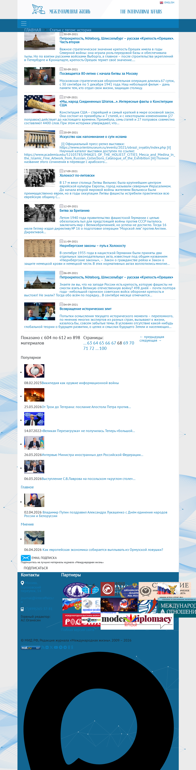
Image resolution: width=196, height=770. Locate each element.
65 (101, 343)
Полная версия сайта (77, 629)
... (84, 343)
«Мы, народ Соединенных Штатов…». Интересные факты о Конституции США (116, 103)
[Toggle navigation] (23, 23)
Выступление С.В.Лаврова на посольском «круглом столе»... (88, 478)
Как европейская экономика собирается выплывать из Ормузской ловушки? (103, 549)
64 (95, 343)
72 (91, 348)
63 (89, 343)
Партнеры (71, 575)
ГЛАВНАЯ (32, 29)
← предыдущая (152, 336)
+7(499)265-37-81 (38, 608)
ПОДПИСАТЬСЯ (36, 568)
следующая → (151, 340)
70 (131, 343)
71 (85, 348)
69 (125, 343)
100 (103, 348)
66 (107, 343)
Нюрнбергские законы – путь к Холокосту (92, 245)
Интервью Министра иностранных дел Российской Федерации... (92, 454)
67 (113, 343)
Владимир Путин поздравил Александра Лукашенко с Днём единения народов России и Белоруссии (95, 514)
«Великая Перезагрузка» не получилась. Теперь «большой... (88, 430)
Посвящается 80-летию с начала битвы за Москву (99, 73)
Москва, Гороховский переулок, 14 (31, 586)
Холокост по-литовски (77, 175)
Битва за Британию (75, 210)
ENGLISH (167, 2)
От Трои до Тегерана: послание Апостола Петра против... (86, 406)
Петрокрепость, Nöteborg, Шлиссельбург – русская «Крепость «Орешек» (116, 277)
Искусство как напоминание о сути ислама (93, 136)
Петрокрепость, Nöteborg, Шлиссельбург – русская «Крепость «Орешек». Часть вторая (117, 40)
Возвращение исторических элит (85, 308)
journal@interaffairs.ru (37, 600)
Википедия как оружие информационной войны (80, 383)
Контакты (30, 575)
